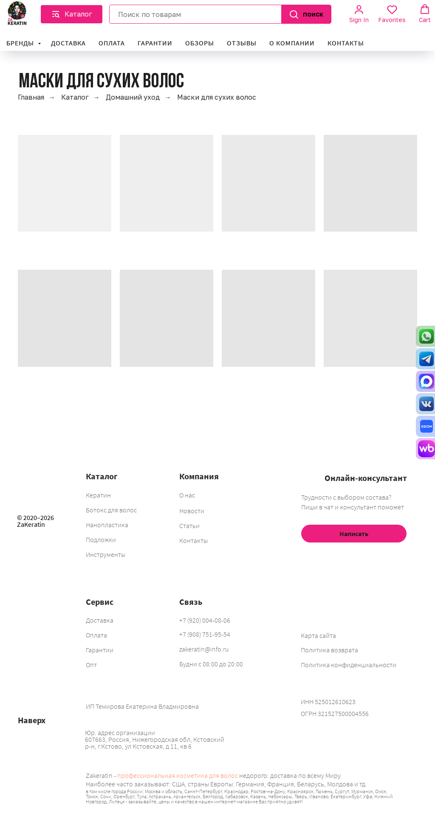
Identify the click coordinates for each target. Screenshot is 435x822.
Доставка (68, 42)
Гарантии (155, 42)
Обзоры (199, 42)
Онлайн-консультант (366, 478)
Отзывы (242, 42)
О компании (292, 42)
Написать (353, 533)
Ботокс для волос (111, 510)
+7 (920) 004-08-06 (204, 620)
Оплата (112, 42)
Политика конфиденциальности (348, 664)
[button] (71, 14)
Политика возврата (329, 650)
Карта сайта (318, 635)
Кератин (98, 495)
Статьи (189, 525)
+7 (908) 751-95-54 (204, 634)
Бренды (21, 42)
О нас (187, 495)
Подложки (101, 539)
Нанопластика (107, 524)
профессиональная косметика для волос (177, 775)
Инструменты (105, 554)
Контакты (346, 42)
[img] (39, 571)
